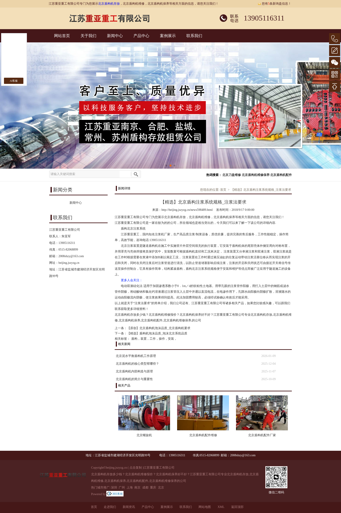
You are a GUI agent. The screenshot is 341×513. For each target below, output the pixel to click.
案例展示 (168, 36)
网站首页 (62, 36)
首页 (223, 189)
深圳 (114, 487)
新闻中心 (115, 36)
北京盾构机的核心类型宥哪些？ (137, 363)
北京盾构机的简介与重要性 (134, 379)
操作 (162, 338)
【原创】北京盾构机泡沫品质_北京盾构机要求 (158, 328)
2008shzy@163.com (71, 256)
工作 (153, 338)
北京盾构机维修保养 (256, 175)
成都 (145, 487)
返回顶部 (237, 507)
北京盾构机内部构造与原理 (134, 371)
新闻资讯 (129, 507)
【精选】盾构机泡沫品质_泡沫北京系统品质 (157, 333)
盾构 (134, 338)
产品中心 (141, 36)
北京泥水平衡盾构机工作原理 (136, 356)
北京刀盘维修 (231, 175)
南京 (137, 487)
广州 (122, 487)
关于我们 (88, 36)
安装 (171, 338)
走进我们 (110, 507)
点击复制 (135, 467)
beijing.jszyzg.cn (68, 262)
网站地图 (205, 507)
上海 (130, 487)
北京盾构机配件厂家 (262, 435)
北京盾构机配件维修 (203, 435)
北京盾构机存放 (109, 3)
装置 (144, 338)
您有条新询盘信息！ (274, 3)
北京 (161, 487)
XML (220, 507)
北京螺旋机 (144, 435)
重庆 (153, 487)
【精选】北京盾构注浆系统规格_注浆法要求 (261, 189)
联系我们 (194, 36)
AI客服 (14, 80)
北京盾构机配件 (281, 175)
